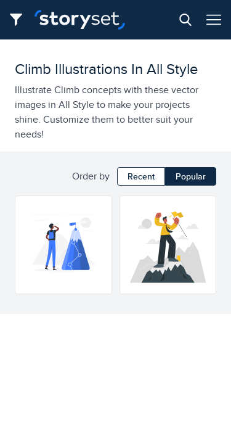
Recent (141, 176)
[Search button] (185, 20)
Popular (191, 176)
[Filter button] (20, 20)
